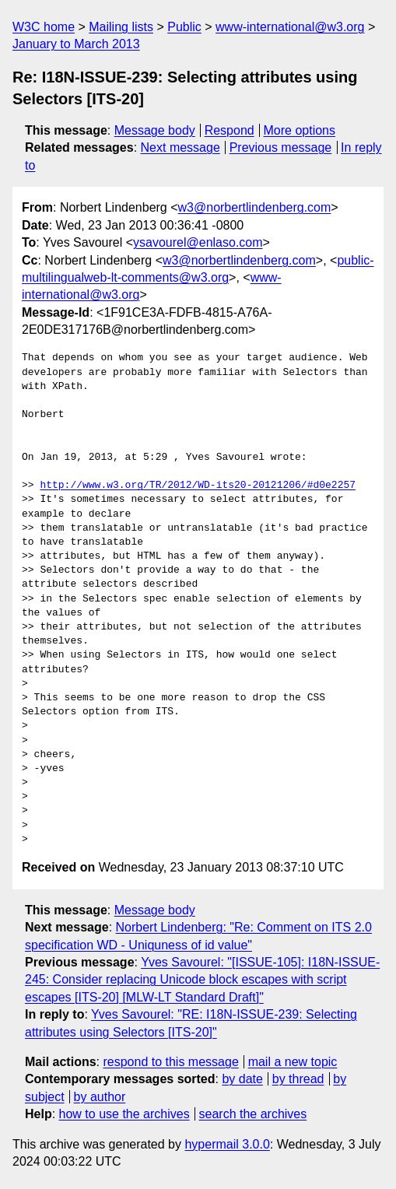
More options (300, 130)
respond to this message (170, 1061)
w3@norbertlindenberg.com (254, 207)
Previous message (281, 147)
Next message (180, 147)
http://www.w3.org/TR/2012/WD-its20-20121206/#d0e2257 (198, 486)
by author (100, 1096)
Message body (154, 130)
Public (184, 26)
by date (242, 1079)
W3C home (43, 26)
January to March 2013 (76, 44)
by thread (298, 1079)
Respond (229, 130)
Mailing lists (121, 26)
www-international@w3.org (290, 26)
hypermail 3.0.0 (226, 1144)
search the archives (253, 1114)
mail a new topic (293, 1061)
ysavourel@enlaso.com (198, 242)
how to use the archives (124, 1114)
